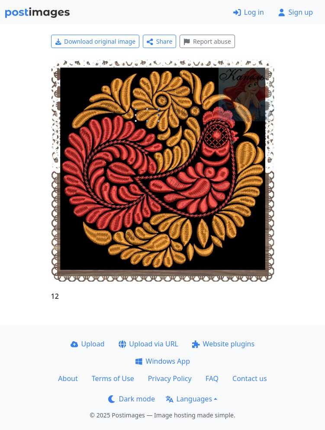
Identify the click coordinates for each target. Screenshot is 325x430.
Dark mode (131, 399)
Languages (189, 399)
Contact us (249, 378)
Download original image (95, 41)
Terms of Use (113, 378)
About (67, 378)
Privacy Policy (170, 378)
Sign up (295, 12)
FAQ (212, 378)
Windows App (162, 361)
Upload (88, 344)
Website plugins (223, 344)
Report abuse (207, 41)
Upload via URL (148, 344)
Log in (248, 12)
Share (159, 41)
